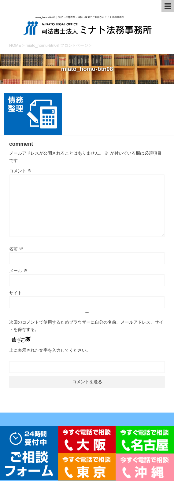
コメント (20, 170)
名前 (16, 248)
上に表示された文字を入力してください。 (50, 350)
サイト (15, 292)
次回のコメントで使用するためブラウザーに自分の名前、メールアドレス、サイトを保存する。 (86, 326)
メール (18, 270)
